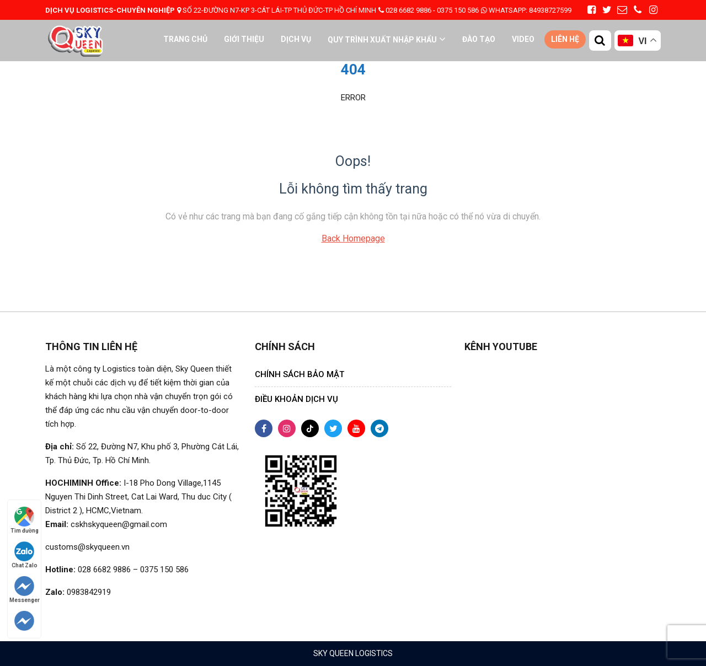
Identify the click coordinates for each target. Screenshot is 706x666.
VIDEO (523, 39)
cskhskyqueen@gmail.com (119, 524)
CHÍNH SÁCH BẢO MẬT (299, 374)
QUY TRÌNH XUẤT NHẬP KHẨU (382, 39)
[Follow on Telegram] (24, 620)
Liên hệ (565, 39)
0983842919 (89, 592)
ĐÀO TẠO (478, 39)
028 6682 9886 (408, 10)
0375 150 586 (458, 10)
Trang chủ (185, 39)
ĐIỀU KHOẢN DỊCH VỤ (296, 399)
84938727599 (526, 10)
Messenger (24, 589)
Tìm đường (24, 520)
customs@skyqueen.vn (87, 547)
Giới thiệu (244, 39)
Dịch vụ (296, 39)
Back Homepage (353, 238)
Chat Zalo (25, 554)
